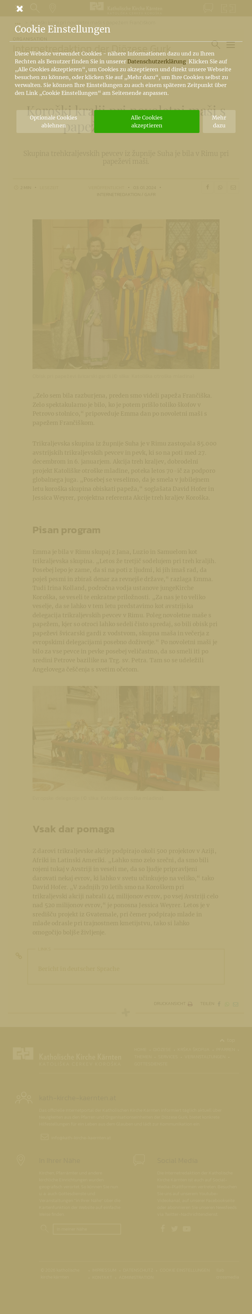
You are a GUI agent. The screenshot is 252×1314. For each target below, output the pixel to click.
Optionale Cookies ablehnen (53, 121)
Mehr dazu (219, 121)
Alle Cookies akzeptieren (146, 121)
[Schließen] (126, 8)
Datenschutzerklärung (156, 61)
